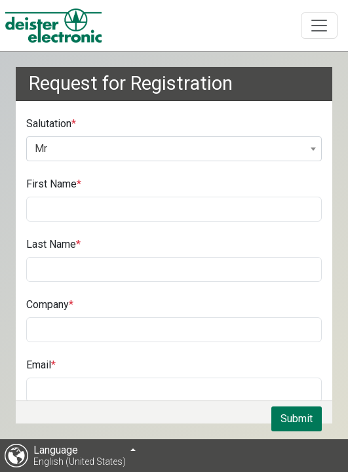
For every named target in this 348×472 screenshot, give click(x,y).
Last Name (51, 244)
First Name (51, 184)
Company (47, 304)
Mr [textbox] (41, 148)
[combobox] (174, 148)
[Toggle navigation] (319, 25)
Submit (296, 418)
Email (38, 365)
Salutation (48, 123)
